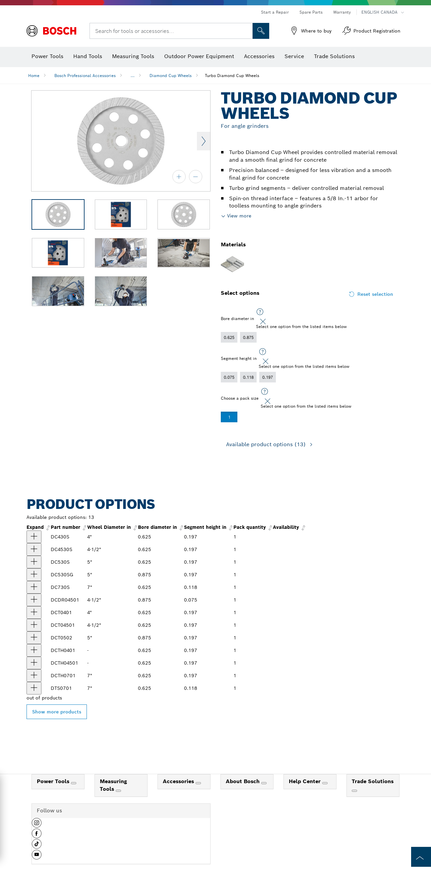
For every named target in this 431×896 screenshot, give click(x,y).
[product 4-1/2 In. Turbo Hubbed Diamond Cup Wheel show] (34, 663)
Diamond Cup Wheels (171, 75)
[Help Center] (325, 783)
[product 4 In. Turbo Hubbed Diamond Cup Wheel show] (34, 650)
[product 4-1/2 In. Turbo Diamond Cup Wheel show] (34, 549)
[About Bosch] (264, 783)
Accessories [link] (179, 781)
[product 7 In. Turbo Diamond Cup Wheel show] (34, 587)
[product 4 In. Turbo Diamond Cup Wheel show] (34, 536)
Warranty (342, 12)
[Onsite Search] (261, 31)
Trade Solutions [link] (373, 781)
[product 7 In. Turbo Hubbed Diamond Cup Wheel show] (34, 675)
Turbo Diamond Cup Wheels (232, 75)
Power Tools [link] (54, 781)
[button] (36, 825)
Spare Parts (311, 12)
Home (33, 75)
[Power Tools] (73, 783)
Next (203, 141)
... (133, 75)
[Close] (263, 322)
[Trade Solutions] (354, 791)
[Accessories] (198, 783)
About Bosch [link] (243, 781)
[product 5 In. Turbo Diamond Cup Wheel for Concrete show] (34, 574)
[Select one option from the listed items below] (260, 312)
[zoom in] (179, 176)
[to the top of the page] (421, 857)
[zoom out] (195, 176)
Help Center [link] (305, 781)
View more (239, 216)
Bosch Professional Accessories (85, 75)
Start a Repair (275, 12)
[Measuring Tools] (118, 791)
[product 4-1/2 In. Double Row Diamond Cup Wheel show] (34, 600)
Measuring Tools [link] (113, 785)
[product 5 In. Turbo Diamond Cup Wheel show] (34, 562)
